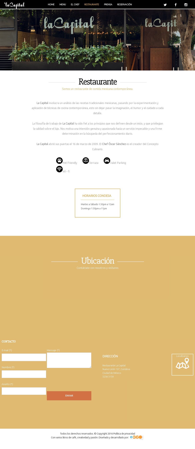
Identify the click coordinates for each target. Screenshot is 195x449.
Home (51, 4)
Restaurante (91, 4)
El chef (75, 4)
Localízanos (182, 363)
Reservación (124, 4)
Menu (63, 4)
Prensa (108, 4)
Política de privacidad (124, 435)
